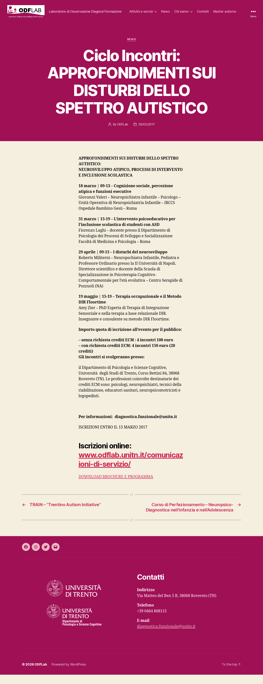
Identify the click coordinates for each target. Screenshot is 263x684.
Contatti (230, 13)
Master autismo (224, 19)
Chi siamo (209, 13)
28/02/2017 (146, 133)
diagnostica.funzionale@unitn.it (166, 635)
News (193, 13)
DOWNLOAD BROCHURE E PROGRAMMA (116, 486)
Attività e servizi (168, 13)
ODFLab (122, 133)
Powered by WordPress (68, 674)
